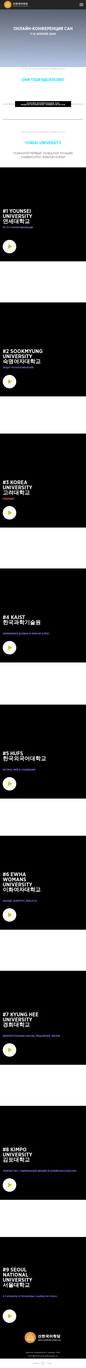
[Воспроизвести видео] (9, 246)
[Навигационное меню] (81, 4)
